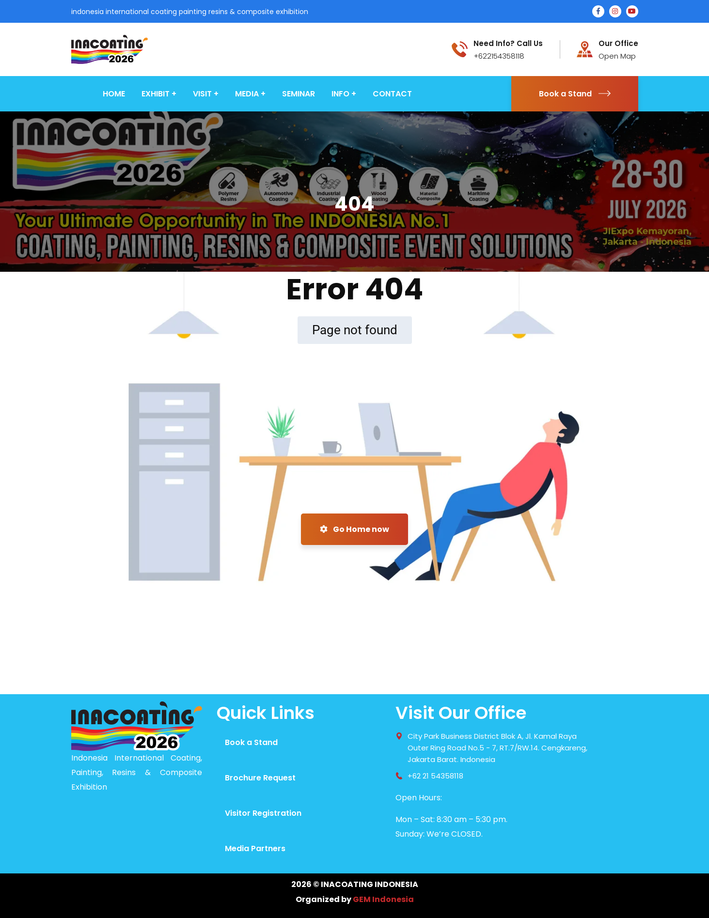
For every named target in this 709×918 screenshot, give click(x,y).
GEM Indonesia (383, 899)
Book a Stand (575, 93)
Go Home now (354, 529)
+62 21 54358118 (435, 776)
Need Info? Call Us (508, 43)
